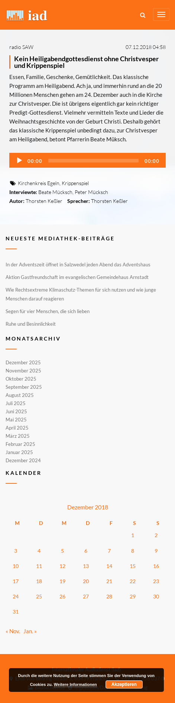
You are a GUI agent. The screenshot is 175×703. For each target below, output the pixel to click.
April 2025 (17, 428)
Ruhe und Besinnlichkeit (31, 324)
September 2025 (24, 387)
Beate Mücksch (55, 192)
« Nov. (13, 631)
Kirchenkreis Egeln (38, 183)
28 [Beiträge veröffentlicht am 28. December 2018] (109, 596)
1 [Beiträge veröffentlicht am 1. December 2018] (132, 535)
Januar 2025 (19, 452)
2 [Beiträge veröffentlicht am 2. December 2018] (156, 535)
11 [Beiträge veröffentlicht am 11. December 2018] (39, 566)
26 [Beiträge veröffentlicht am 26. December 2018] (62, 596)
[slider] (93, 160)
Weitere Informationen (75, 684)
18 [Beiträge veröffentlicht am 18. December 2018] (39, 581)
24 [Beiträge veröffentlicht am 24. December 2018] (16, 596)
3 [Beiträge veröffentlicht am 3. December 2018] (15, 551)
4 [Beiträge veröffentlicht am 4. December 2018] (39, 551)
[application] (87, 160)
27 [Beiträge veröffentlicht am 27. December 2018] (86, 596)
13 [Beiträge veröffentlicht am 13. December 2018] (86, 566)
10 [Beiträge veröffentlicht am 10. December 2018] (16, 566)
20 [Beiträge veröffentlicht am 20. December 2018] (86, 581)
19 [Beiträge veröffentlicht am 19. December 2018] (62, 581)
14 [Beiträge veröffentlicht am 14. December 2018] (109, 566)
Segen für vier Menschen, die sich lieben (48, 311)
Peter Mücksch (91, 192)
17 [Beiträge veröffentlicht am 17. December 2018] (16, 581)
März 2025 (18, 436)
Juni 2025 (16, 411)
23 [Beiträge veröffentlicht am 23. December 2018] (156, 581)
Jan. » (30, 631)
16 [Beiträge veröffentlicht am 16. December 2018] (156, 566)
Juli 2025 (16, 403)
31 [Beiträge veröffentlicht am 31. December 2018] (16, 611)
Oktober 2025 (21, 379)
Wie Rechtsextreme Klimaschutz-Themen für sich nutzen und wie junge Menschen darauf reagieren (81, 294)
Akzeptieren (124, 684)
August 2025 (20, 395)
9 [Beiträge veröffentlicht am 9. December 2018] (156, 551)
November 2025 (23, 371)
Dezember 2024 (23, 460)
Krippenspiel (75, 183)
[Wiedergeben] (19, 160)
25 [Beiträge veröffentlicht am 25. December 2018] (39, 596)
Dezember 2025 (23, 362)
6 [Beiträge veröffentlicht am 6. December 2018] (85, 551)
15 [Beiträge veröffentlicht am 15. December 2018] (133, 566)
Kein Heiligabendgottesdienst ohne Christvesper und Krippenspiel (86, 62)
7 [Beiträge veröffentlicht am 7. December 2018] (109, 551)
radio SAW (21, 47)
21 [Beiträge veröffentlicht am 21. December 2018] (109, 581)
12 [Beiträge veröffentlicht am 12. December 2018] (62, 566)
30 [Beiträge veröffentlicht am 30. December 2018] (156, 596)
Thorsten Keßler (44, 201)
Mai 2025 (16, 420)
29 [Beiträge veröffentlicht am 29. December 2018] (133, 596)
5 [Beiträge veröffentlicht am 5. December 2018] (62, 551)
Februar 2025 (20, 444)
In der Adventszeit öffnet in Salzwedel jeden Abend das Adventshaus (78, 264)
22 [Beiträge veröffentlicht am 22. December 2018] (133, 581)
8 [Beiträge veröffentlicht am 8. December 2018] (132, 551)
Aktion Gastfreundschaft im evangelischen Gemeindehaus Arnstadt (77, 277)
